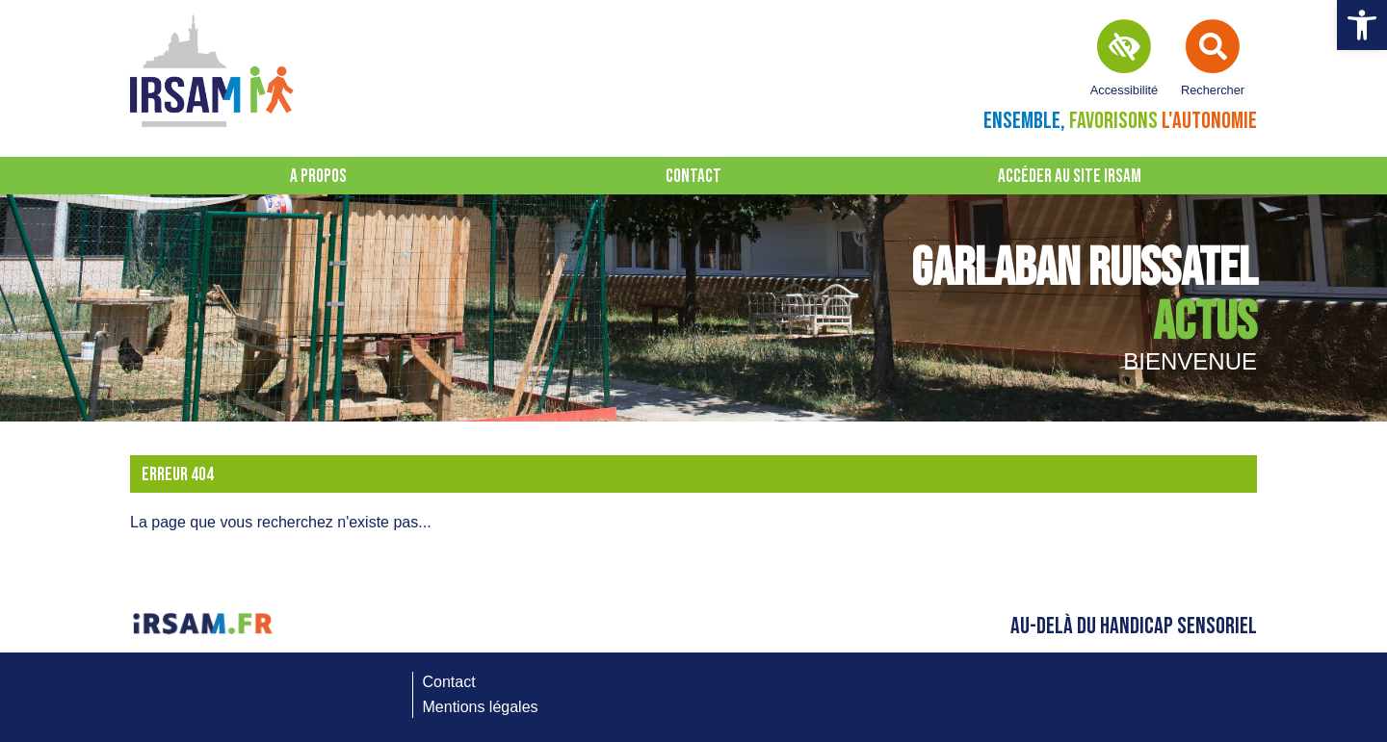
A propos (318, 177)
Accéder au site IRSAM (1069, 177)
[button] (1362, 25)
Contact (693, 177)
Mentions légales (480, 707)
